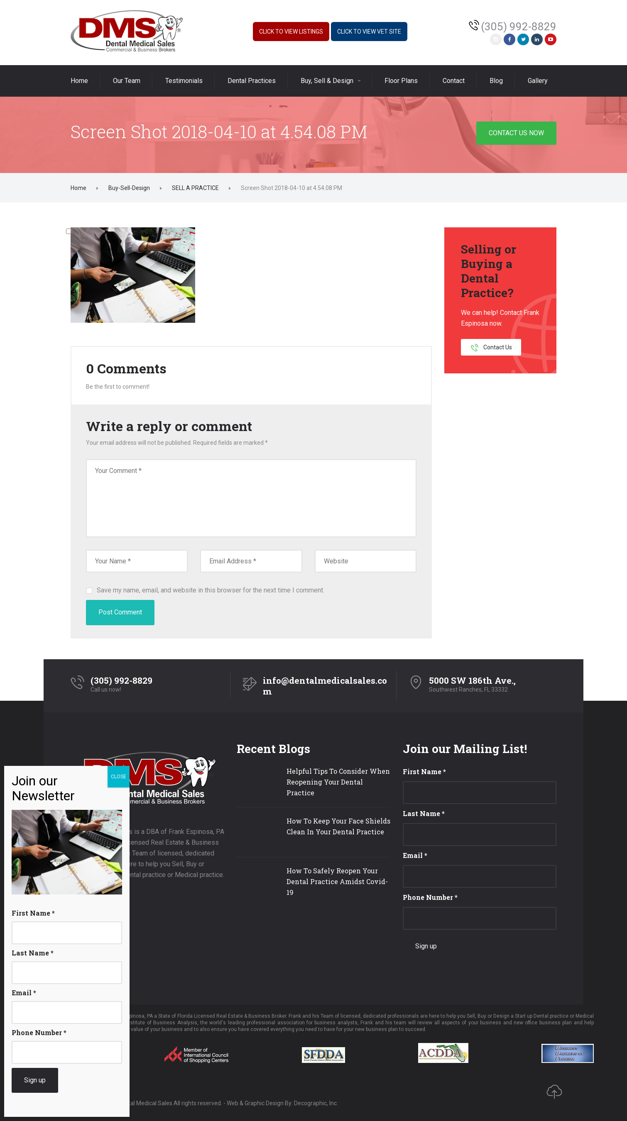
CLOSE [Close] (118, 777)
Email (415, 855)
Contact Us (491, 347)
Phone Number (430, 897)
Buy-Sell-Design (129, 188)
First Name (424, 771)
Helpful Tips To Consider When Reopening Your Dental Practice (338, 782)
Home (78, 188)
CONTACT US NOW (516, 133)
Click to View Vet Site (369, 31)
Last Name (424, 813)
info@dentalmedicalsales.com (325, 686)
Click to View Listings (291, 31)
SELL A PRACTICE (195, 188)
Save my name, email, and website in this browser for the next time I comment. (210, 590)
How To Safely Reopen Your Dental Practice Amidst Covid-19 (337, 881)
